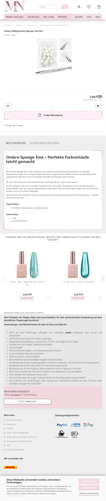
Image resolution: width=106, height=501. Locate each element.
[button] (79, 7)
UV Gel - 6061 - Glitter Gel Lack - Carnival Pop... (27, 283)
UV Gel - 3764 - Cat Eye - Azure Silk (78, 282)
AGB (8, 445)
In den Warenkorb (50, 115)
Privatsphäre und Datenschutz (19, 441)
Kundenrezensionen (44, 143)
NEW (97, 17)
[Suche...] (65, 7)
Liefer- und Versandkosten (18, 433)
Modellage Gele (14, 17)
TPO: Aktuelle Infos (14, 420)
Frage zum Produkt (15, 125)
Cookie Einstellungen (15, 450)
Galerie (79, 17)
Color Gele (33, 17)
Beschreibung (16, 143)
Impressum (11, 424)
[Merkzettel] (89, 7)
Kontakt (10, 428)
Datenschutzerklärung (15, 496)
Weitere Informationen (89, 493)
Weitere (62, 17)
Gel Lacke (49, 17)
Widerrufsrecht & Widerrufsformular (22, 437)
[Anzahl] (53, 106)
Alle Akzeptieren (89, 481)
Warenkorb (27, 298)
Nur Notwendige (89, 488)
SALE (89, 17)
